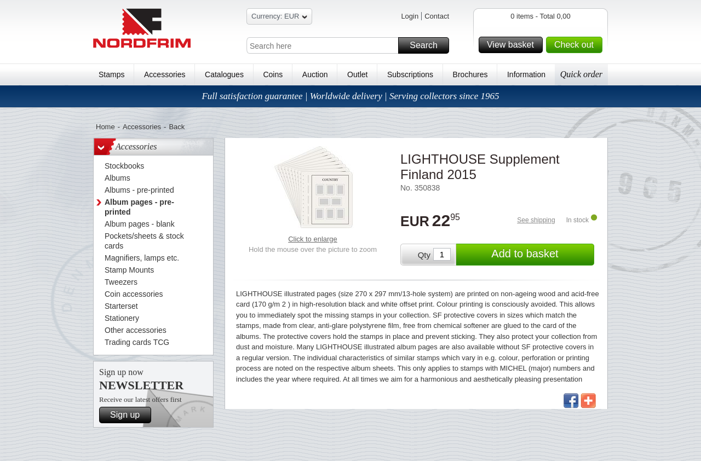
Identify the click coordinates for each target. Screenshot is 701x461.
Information (526, 74)
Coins (273, 74)
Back (177, 127)
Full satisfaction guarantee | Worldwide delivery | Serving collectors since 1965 (350, 96)
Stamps (111, 74)
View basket (513, 45)
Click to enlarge (312, 239)
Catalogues (224, 74)
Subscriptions (410, 74)
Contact (436, 16)
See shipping (536, 220)
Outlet (357, 74)
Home (105, 127)
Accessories (164, 74)
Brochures (470, 74)
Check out (576, 45)
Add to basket (541, 255)
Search (428, 45)
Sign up (129, 415)
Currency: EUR (279, 18)
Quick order (581, 74)
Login (409, 16)
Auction (315, 74)
